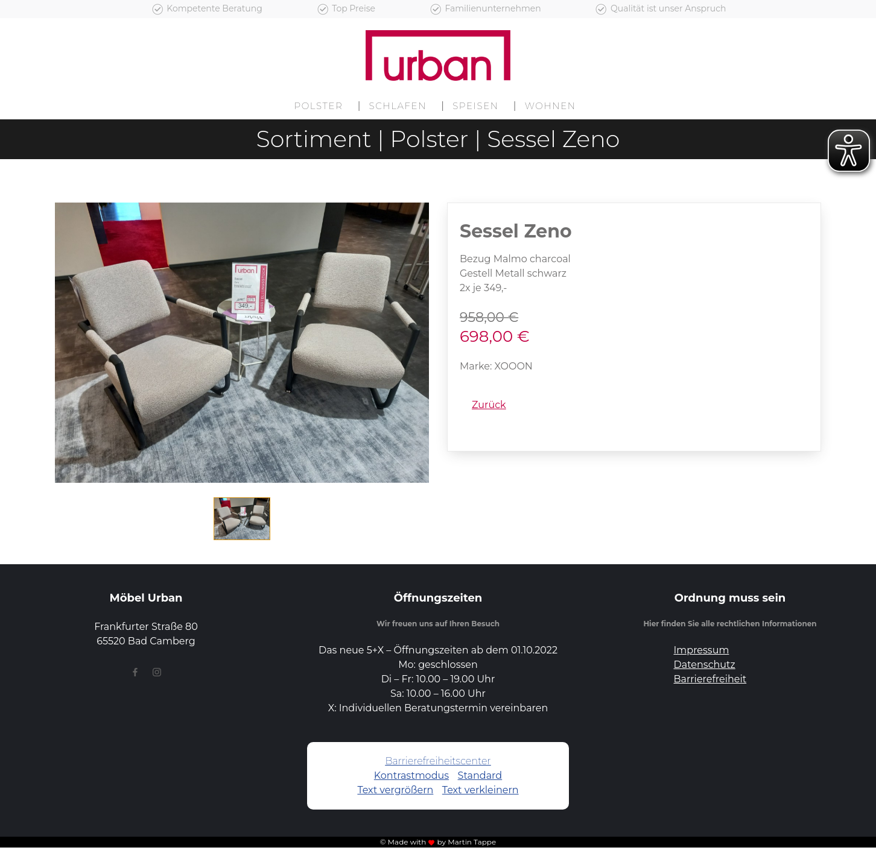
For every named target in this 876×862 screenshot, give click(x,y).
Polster (318, 105)
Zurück (489, 405)
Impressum (701, 650)
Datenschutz (704, 664)
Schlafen (398, 105)
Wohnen (550, 105)
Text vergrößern (395, 790)
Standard (480, 775)
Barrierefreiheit (710, 679)
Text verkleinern (480, 790)
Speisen (475, 105)
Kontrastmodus (411, 775)
